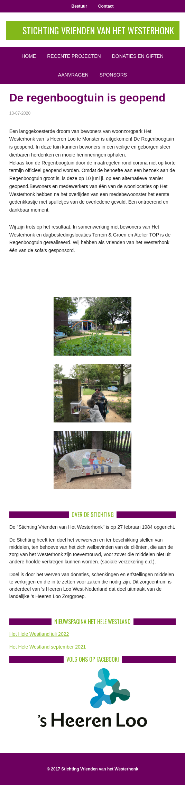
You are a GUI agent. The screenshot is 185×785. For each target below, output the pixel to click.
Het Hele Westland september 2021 (47, 647)
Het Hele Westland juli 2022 (39, 634)
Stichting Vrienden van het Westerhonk (98, 30)
